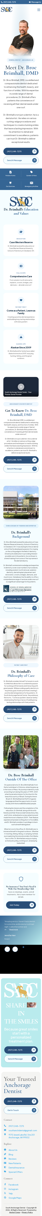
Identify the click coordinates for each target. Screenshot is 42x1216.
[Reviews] (21, 1159)
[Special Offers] (21, 1172)
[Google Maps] (21, 1198)
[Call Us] (21, 1126)
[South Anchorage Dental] (6, 9)
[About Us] (21, 1150)
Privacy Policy (27, 1212)
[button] (21, 387)
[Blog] (21, 1154)
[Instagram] (21, 1189)
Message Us (35, 2)
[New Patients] (21, 1163)
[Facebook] (21, 1184)
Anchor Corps (14, 1212)
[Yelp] (21, 1193)
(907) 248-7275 (8, 2)
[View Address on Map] (21, 1136)
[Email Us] (21, 1130)
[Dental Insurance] (21, 1167)
